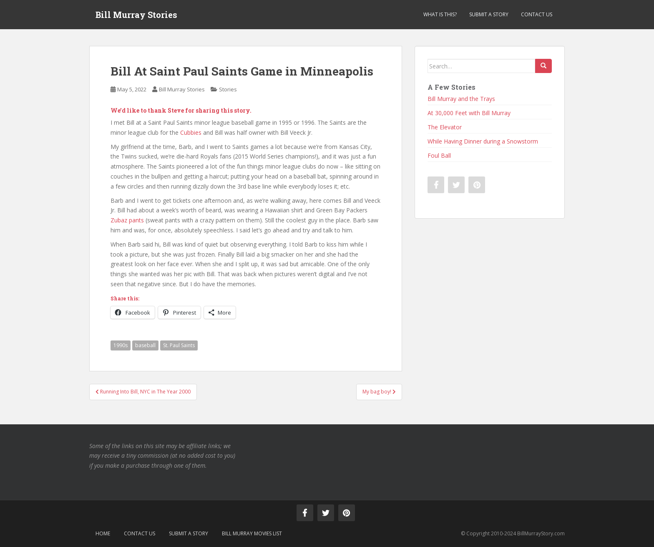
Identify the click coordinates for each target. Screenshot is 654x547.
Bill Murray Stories (136, 14)
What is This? (440, 14)
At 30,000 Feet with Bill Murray (469, 113)
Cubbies (190, 132)
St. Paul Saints (179, 345)
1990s (120, 345)
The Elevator (445, 127)
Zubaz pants (127, 220)
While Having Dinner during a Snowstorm (483, 141)
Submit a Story (488, 14)
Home (103, 533)
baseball (145, 345)
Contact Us (536, 14)
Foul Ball (439, 155)
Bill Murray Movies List (252, 533)
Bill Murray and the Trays (461, 99)
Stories (228, 89)
